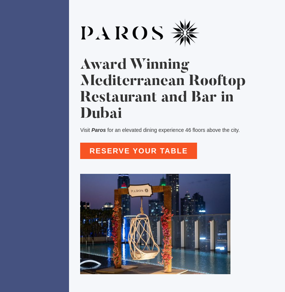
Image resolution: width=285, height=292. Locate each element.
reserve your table (138, 151)
